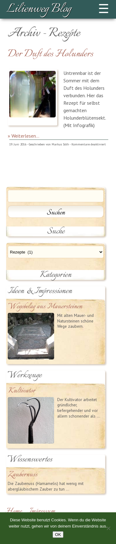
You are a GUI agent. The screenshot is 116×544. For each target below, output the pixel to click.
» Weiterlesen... (23, 136)
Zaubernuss (22, 475)
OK (58, 534)
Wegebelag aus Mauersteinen (45, 307)
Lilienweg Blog (38, 9)
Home (14, 511)
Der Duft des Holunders (50, 54)
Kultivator (21, 391)
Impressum (41, 511)
